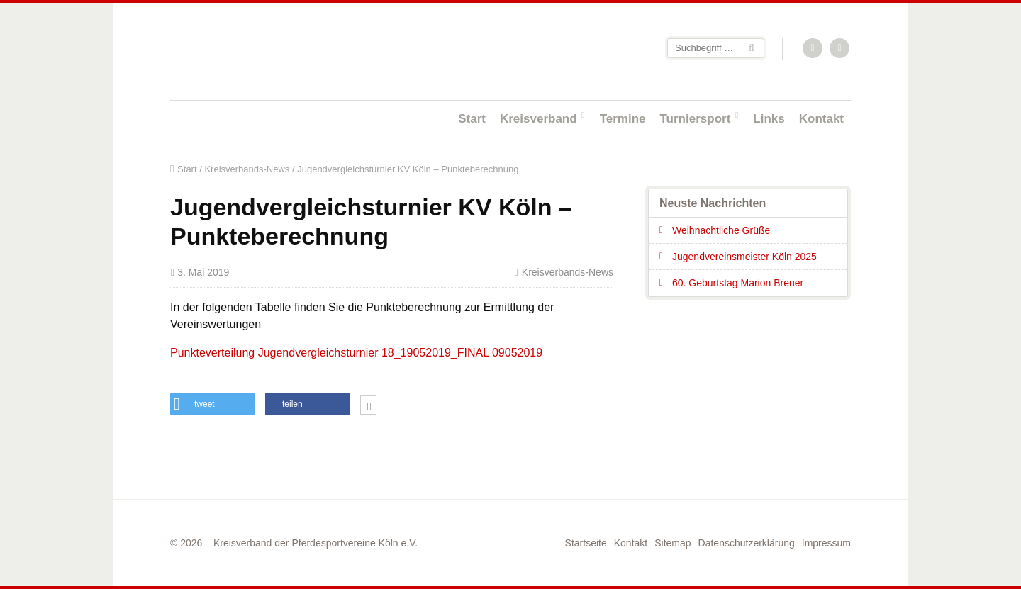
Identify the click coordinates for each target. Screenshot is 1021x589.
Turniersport (695, 118)
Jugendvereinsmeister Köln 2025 (744, 256)
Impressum (826, 543)
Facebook (840, 49)
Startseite (262, 51)
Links (768, 118)
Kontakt (821, 118)
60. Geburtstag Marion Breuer (737, 282)
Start (472, 118)
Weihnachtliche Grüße (721, 230)
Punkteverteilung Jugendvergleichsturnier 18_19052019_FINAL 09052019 (356, 353)
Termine (623, 118)
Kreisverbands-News (246, 169)
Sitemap (672, 543)
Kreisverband (538, 118)
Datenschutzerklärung (746, 543)
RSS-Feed (813, 49)
